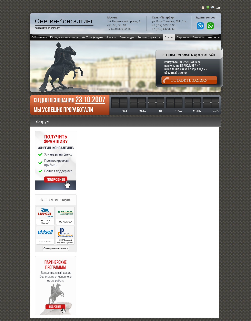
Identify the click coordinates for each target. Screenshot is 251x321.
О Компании (39, 37)
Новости (111, 37)
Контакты (213, 37)
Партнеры (182, 37)
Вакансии (198, 37)
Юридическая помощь (64, 37)
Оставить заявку (189, 80)
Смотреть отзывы (54, 248)
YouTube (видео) (92, 37)
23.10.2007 (90, 99)
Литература (127, 37)
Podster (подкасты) (149, 37)
